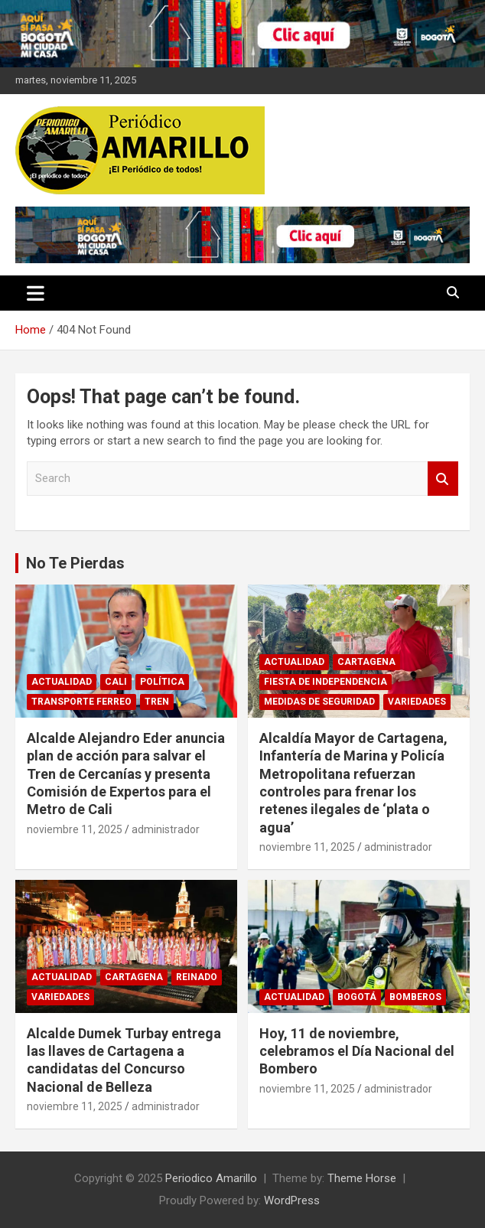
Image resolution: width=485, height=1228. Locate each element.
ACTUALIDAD (61, 681)
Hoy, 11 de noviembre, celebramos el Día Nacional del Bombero (356, 1051)
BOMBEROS (415, 997)
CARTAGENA (366, 661)
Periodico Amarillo (211, 1178)
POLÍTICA (162, 681)
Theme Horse (361, 1178)
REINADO (196, 977)
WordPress (292, 1200)
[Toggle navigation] (35, 293)
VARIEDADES (417, 701)
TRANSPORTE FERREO (81, 701)
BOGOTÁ (356, 997)
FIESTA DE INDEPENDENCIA (325, 681)
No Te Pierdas (75, 563)
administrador (166, 829)
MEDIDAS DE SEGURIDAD (319, 701)
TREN (157, 701)
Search (443, 478)
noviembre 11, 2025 (74, 829)
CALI (116, 681)
